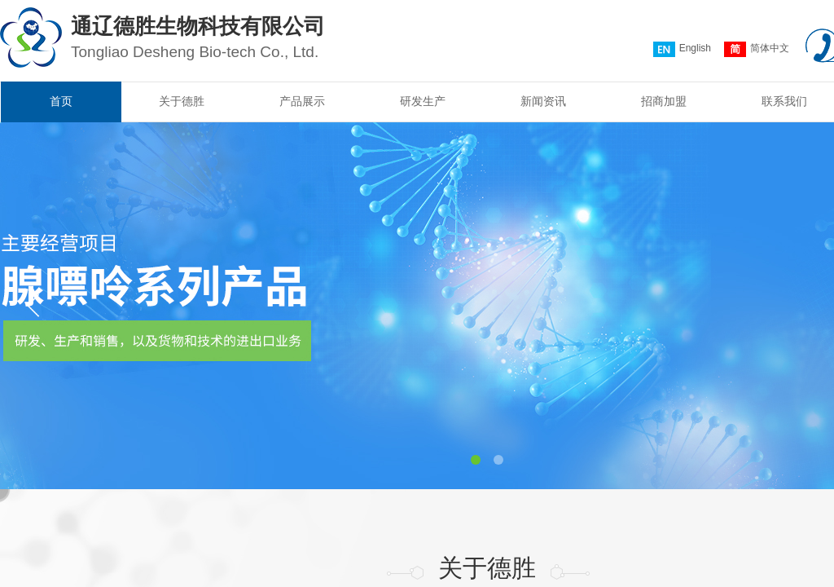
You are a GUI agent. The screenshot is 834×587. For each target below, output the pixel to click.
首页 (61, 101)
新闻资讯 (543, 101)
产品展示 (302, 101)
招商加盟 (664, 101)
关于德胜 (181, 101)
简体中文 (756, 49)
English (682, 49)
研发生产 (423, 101)
